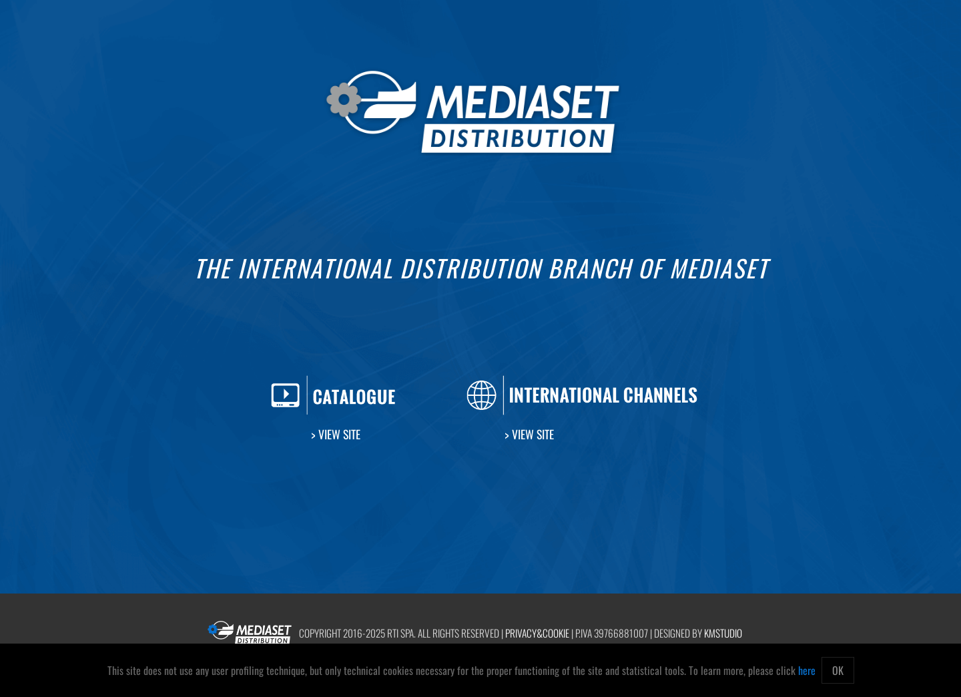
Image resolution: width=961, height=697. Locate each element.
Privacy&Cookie (537, 633)
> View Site (335, 434)
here (807, 670)
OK (838, 670)
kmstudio (723, 633)
